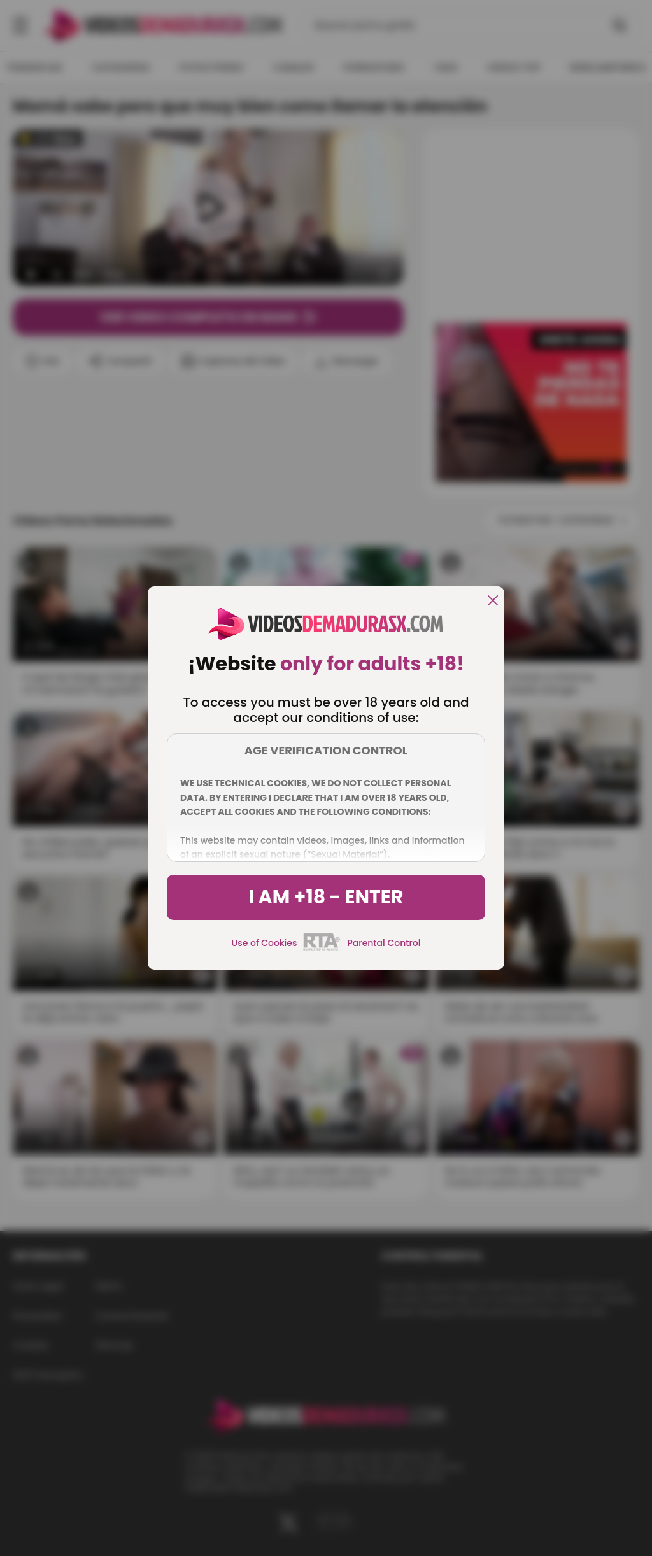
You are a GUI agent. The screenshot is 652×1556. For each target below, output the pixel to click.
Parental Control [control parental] (383, 943)
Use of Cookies (264, 943)
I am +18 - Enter (325, 897)
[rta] (322, 948)
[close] (493, 601)
